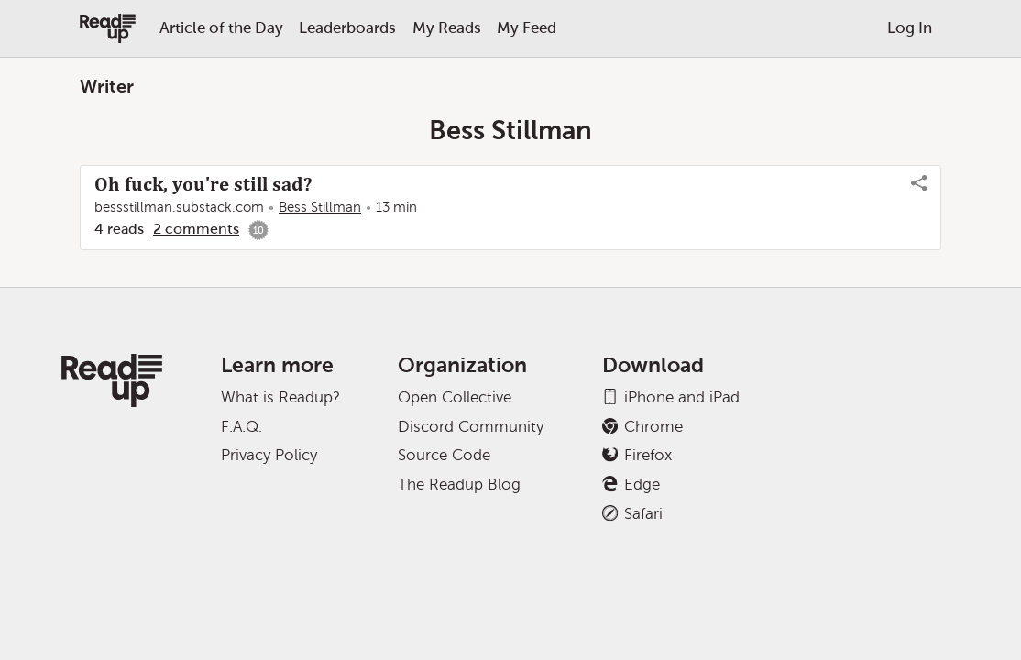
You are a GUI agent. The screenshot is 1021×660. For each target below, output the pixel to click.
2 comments (196, 228)
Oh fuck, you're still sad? (203, 184)
